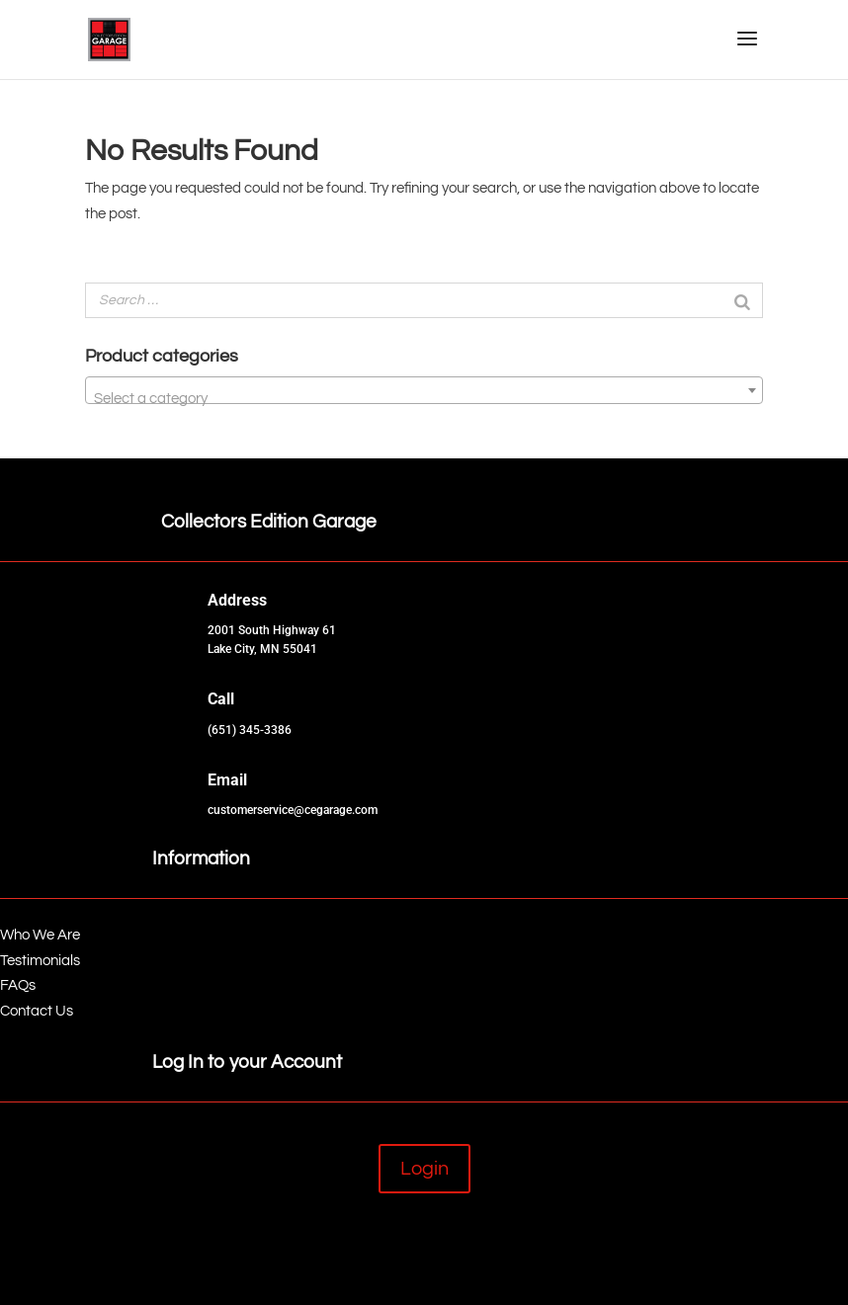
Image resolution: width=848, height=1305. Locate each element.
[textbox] (424, 398)
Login (424, 1169)
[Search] (742, 300)
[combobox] (424, 390)
